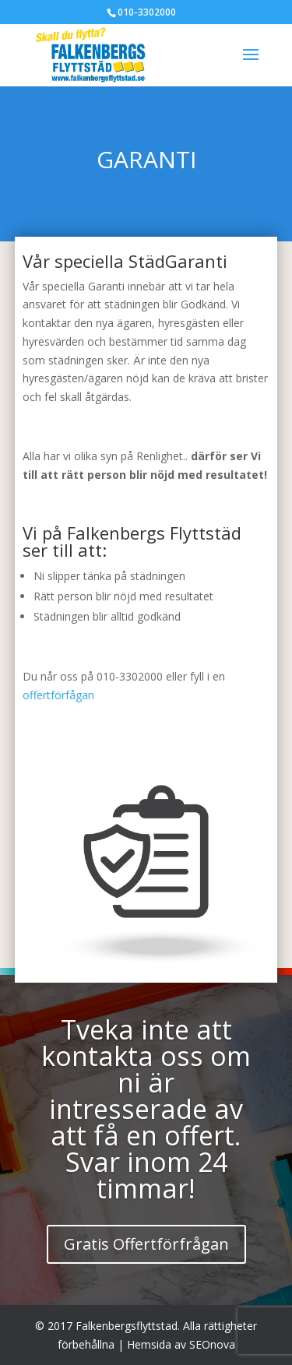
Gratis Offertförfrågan (146, 1243)
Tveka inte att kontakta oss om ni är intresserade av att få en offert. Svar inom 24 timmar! (146, 1108)
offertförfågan (58, 695)
